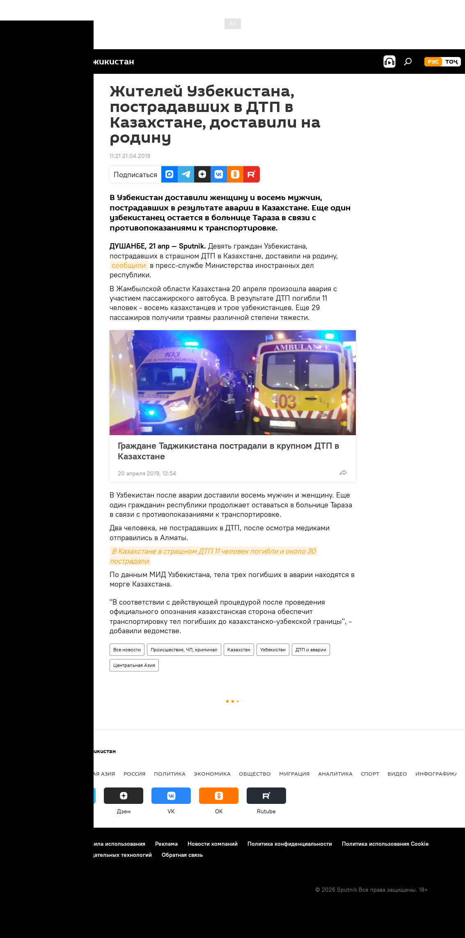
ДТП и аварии (310, 649)
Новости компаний (213, 843)
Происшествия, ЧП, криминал (184, 649)
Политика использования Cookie (385, 843)
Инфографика (436, 773)
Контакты (58, 843)
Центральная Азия (134, 665)
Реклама (166, 843)
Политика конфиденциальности (289, 843)
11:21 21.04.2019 (130, 156)
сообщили (129, 265)
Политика (170, 773)
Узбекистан (273, 649)
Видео (397, 773)
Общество (255, 773)
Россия (135, 773)
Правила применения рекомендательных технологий (80, 854)
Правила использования (113, 843)
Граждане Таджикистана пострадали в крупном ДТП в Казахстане (228, 450)
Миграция (294, 773)
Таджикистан (29, 773)
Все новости (127, 649)
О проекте (22, 843)
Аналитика (335, 773)
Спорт (370, 773)
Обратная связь (182, 854)
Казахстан (238, 649)
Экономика (212, 773)
